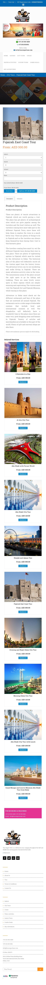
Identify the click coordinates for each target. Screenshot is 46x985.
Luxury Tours (23, 62)
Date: (5, 175)
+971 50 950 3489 (8, 940)
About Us (7, 875)
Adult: (6, 154)
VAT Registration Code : (30, 2)
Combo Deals (34, 62)
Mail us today (23, 48)
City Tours (21, 55)
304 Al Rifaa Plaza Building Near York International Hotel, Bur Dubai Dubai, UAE (13, 959)
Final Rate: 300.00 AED (11, 187)
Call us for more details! (23, 39)
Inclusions (19, 199)
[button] (6, 31)
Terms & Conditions (11, 884)
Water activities (10, 62)
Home (6, 55)
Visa (6, 880)
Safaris (12, 55)
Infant (6, 169)
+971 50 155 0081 (8, 944)
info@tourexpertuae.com (10, 948)
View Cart (11, 2)
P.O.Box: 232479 (7, 952)
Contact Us (8, 888)
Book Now (9, 191)
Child (6, 162)
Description (9, 199)
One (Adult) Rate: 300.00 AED (13, 183)
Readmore (23, 382)
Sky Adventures (10, 69)
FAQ (4, 2)
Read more (6, 852)
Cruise (29, 55)
